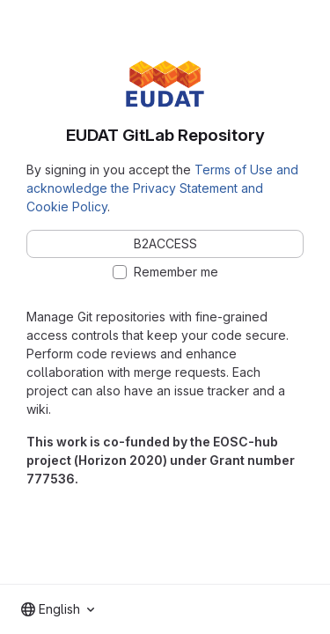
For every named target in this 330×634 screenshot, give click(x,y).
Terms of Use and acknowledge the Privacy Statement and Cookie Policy (162, 188)
